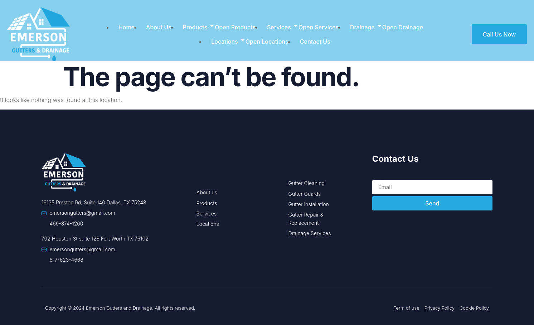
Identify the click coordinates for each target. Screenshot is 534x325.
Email (379, 175)
